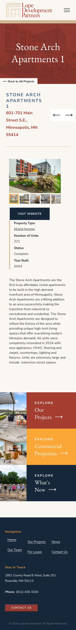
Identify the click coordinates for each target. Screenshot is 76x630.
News (56, 542)
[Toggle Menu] (67, 10)
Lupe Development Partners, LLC (30, 10)
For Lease (35, 552)
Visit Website (30, 214)
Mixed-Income (24, 229)
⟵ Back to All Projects (18, 81)
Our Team (14, 550)
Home (11, 540)
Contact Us (60, 552)
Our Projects (37, 542)
